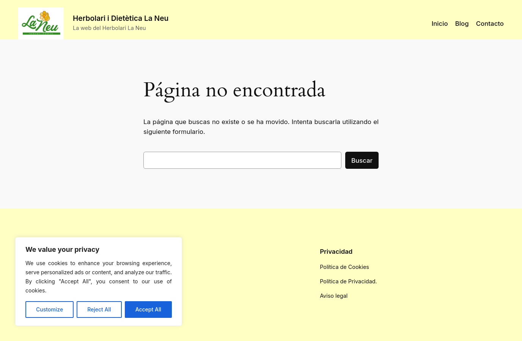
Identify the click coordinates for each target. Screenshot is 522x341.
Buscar (362, 160)
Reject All (99, 309)
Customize (49, 309)
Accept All (148, 309)
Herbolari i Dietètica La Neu (120, 18)
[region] (98, 281)
